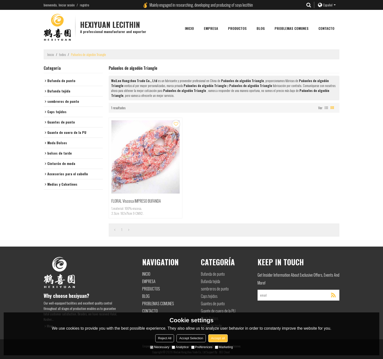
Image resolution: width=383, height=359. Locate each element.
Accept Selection (191, 338)
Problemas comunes (292, 28)
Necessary (159, 347)
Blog (261, 28)
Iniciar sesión (67, 4)
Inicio (189, 28)
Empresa (211, 28)
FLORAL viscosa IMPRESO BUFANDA (136, 200)
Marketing (224, 347)
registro (84, 4)
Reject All (164, 338)
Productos (237, 28)
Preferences (201, 347)
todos (62, 54)
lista (326, 107)
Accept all (218, 338)
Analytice (180, 347)
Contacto (326, 28)
